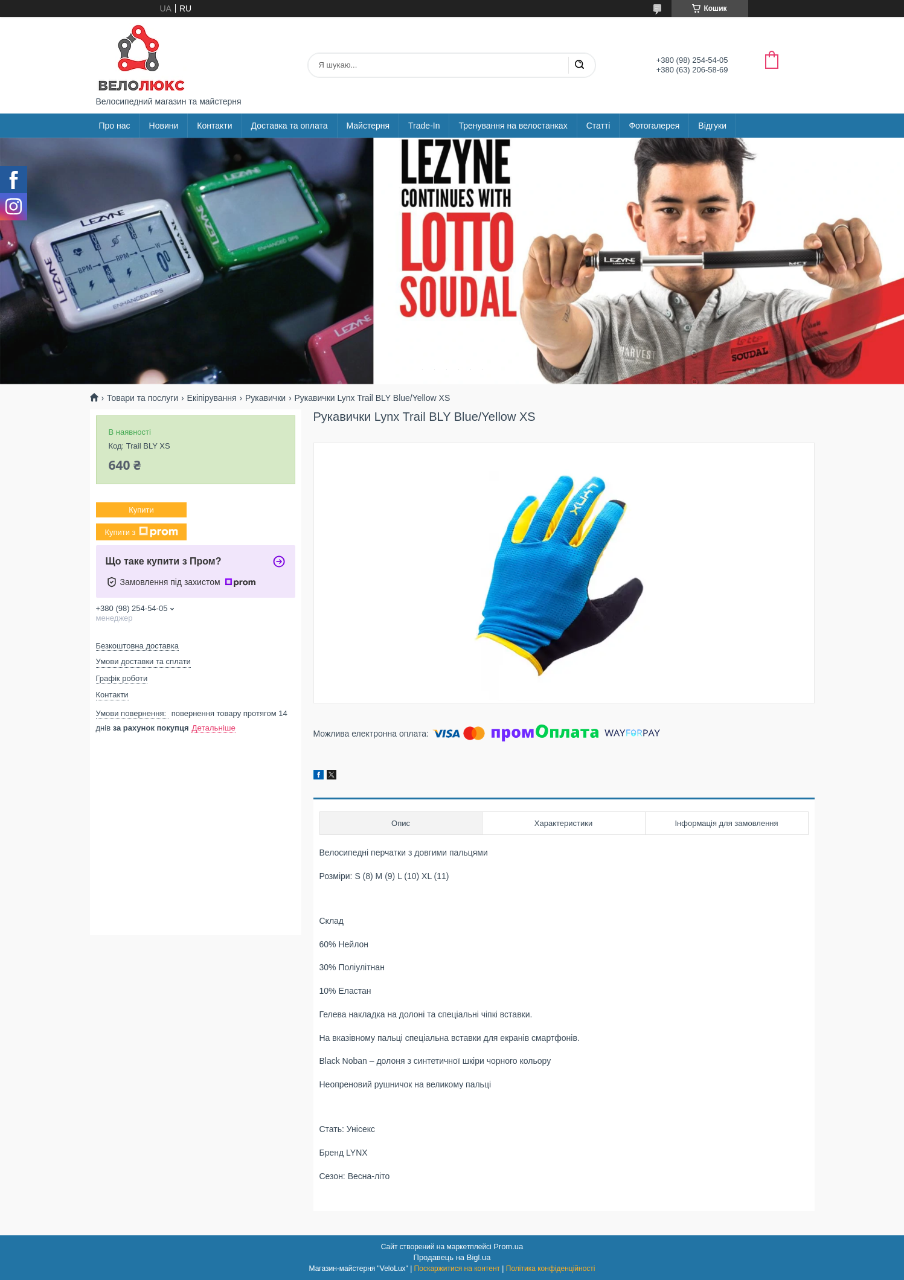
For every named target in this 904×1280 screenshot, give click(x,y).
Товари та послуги (142, 398)
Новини (164, 125)
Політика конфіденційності (550, 1268)
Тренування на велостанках (512, 125)
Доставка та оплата (289, 125)
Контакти (214, 125)
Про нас (114, 125)
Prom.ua (508, 1246)
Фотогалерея (654, 125)
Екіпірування (212, 398)
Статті (598, 125)
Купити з (141, 531)
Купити (141, 509)
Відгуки (712, 125)
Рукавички (265, 398)
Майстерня (368, 125)
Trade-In (424, 125)
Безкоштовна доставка (137, 645)
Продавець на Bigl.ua (452, 1257)
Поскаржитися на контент (457, 1268)
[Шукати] (579, 65)
